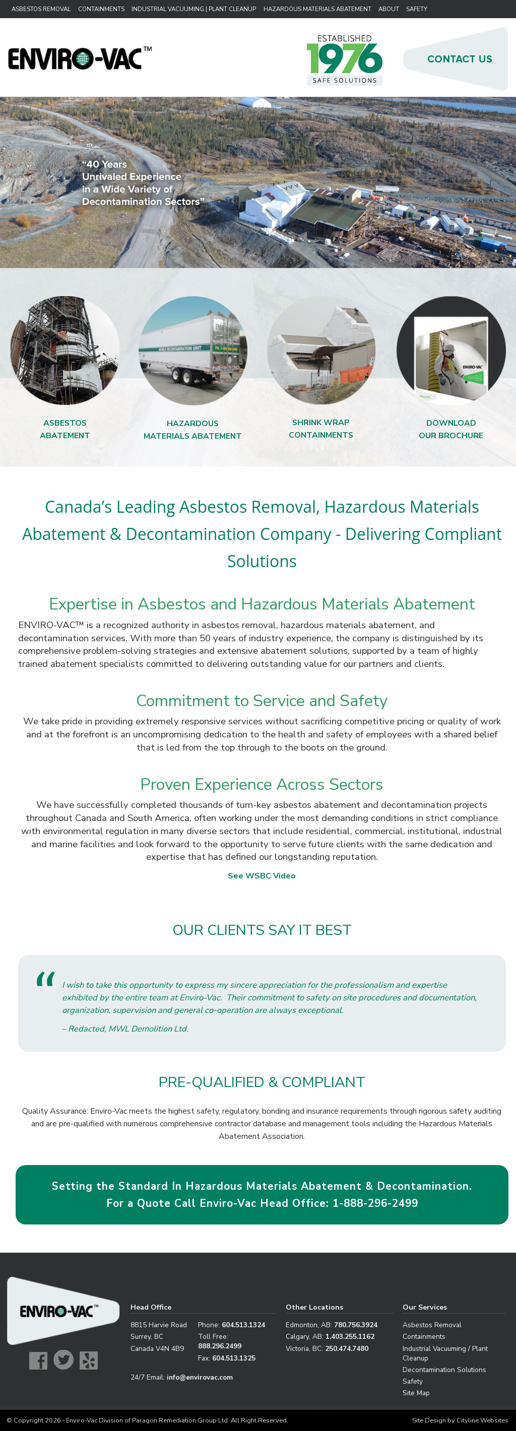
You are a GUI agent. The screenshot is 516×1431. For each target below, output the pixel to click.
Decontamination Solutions (444, 1370)
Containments (101, 9)
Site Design (429, 1420)
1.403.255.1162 (350, 1336)
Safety (416, 9)
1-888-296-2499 (375, 1203)
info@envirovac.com (200, 1377)
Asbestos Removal (41, 9)
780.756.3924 (355, 1325)
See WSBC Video (262, 875)
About (388, 9)
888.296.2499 (219, 1346)
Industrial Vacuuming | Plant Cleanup (192, 9)
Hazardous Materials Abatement (316, 9)
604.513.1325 (233, 1358)
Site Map (416, 1393)
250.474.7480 (346, 1348)
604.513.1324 (243, 1325)
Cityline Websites (482, 1420)
